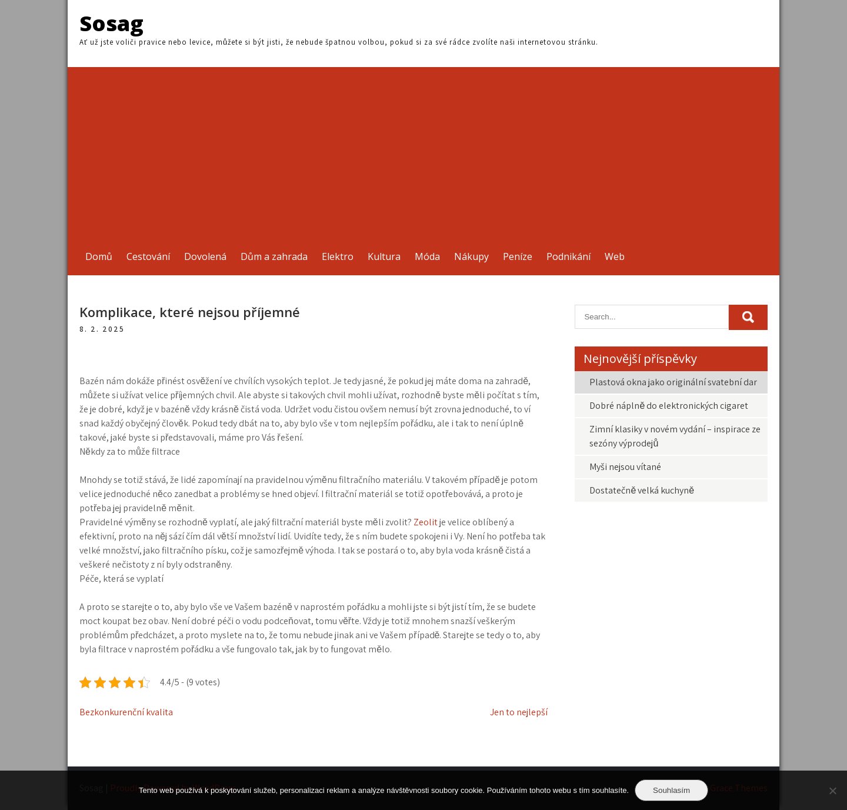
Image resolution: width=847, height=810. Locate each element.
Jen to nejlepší (519, 712)
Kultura (384, 256)
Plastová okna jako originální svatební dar (673, 382)
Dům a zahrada (274, 256)
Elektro (338, 256)
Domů (98, 256)
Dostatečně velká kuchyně (641, 490)
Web (615, 256)
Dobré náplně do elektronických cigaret (668, 405)
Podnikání (568, 256)
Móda (427, 256)
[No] (832, 790)
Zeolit (426, 522)
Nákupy (471, 256)
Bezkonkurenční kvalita (126, 712)
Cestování (148, 256)
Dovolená (205, 256)
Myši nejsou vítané (625, 467)
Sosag (111, 23)
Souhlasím (671, 790)
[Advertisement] (423, 149)
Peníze (517, 256)
